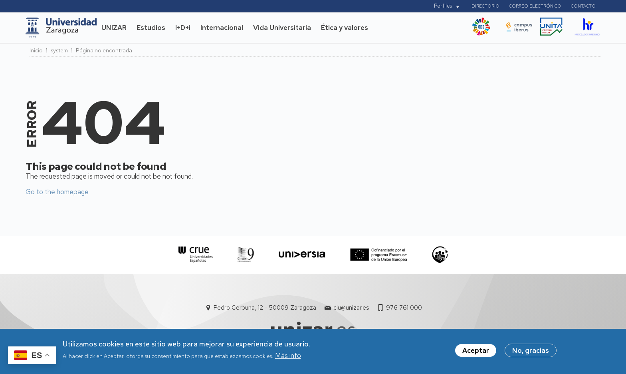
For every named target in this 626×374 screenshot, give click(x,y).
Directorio (485, 6)
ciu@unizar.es (351, 308)
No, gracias (530, 352)
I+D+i (182, 27)
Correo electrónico (535, 6)
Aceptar (475, 352)
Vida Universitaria (282, 27)
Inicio (36, 50)
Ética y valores (344, 27)
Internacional (221, 27)
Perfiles (443, 5)
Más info (288, 357)
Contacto (583, 6)
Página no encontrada (104, 50)
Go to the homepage (57, 191)
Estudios (151, 27)
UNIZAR (114, 27)
